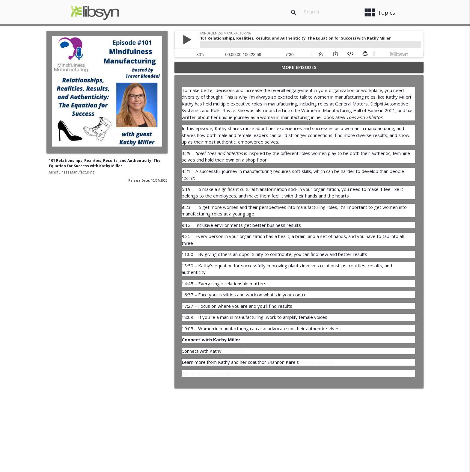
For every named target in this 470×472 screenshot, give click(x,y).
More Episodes (299, 67)
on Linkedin (234, 351)
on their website (317, 362)
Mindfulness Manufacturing (71, 172)
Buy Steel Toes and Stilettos (211, 373)
